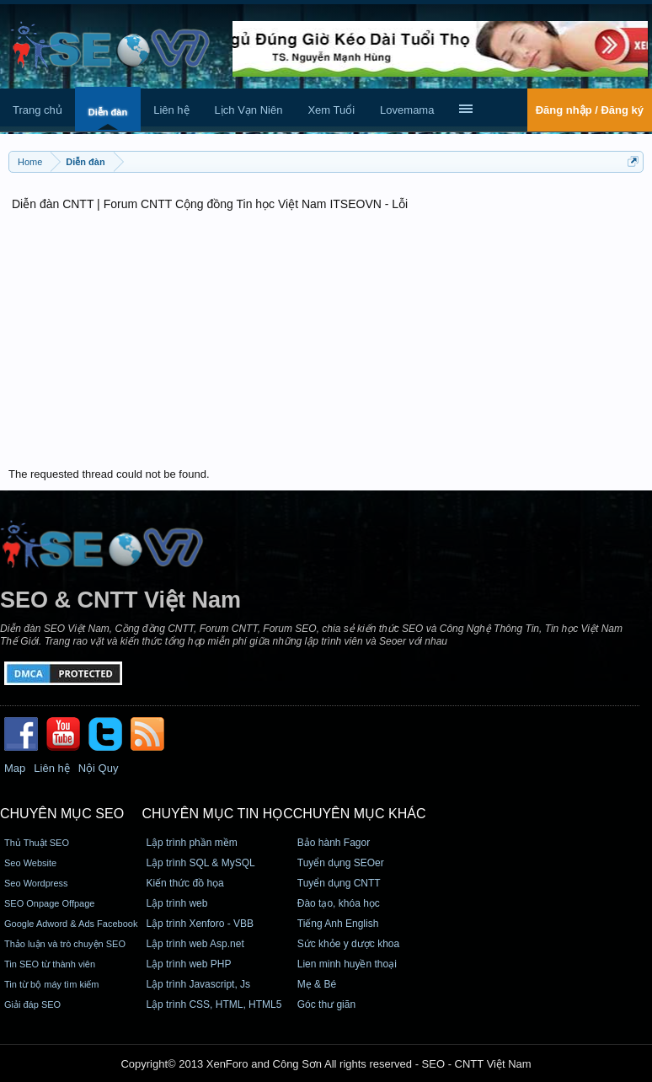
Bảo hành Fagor (333, 843)
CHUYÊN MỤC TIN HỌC (217, 813)
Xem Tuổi (331, 110)
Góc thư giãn (326, 1004)
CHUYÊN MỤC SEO (62, 813)
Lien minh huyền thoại (347, 964)
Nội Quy (98, 768)
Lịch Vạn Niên (249, 110)
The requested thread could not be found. (109, 474)
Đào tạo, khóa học (338, 903)
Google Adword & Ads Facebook (70, 924)
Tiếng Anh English (338, 923)
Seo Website (30, 863)
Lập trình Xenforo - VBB (200, 923)
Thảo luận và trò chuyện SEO (65, 944)
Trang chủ (37, 110)
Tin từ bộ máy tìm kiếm (51, 984)
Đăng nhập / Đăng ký (590, 110)
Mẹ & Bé (316, 984)
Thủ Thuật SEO (36, 843)
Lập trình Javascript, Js (198, 984)
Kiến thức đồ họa (184, 883)
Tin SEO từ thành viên (49, 964)
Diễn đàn (107, 112)
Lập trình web (176, 903)
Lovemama (407, 110)
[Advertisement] (326, 341)
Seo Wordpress (36, 883)
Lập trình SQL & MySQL (200, 863)
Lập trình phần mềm (191, 843)
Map (14, 768)
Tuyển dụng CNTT (339, 883)
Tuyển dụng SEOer (340, 863)
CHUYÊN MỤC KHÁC (359, 813)
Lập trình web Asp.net (194, 944)
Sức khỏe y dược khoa (348, 944)
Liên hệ (171, 110)
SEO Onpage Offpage (49, 903)
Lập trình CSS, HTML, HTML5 (213, 1004)
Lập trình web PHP (188, 964)
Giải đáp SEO (32, 1004)
